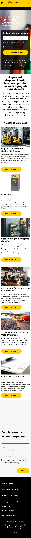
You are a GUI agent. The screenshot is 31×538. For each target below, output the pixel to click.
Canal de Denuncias (15, 529)
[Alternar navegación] (26, 3)
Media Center (8, 511)
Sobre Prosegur (8, 483)
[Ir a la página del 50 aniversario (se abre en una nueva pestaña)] (15, 8)
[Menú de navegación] (2, 3)
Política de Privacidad (19, 47)
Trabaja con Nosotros (11, 502)
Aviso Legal (12, 527)
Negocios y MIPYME (10, 490)
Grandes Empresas (10, 496)
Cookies (20, 527)
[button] (28, 3)
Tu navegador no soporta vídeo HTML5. (15, 8)
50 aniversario (8, 515)
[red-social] (13, 533)
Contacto (6, 506)
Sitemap (7, 525)
